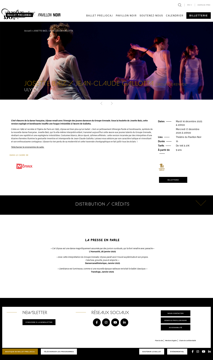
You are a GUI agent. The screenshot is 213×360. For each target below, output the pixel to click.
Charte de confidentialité (187, 340)
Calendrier (174, 15)
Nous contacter (176, 313)
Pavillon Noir (126, 15)
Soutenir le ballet (151, 352)
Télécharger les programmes (59, 352)
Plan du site (159, 340)
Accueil (27, 30)
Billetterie (198, 15)
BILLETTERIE (173, 180)
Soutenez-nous (151, 15)
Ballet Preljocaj (99, 15)
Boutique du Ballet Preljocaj (20, 352)
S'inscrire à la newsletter (39, 322)
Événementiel (177, 352)
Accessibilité (175, 327)
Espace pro (204, 5)
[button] (101, 103)
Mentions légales (171, 340)
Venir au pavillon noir (175, 320)
